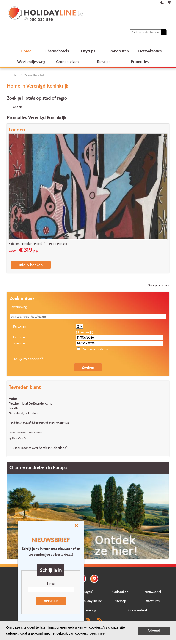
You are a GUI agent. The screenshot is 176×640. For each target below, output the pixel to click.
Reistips (103, 61)
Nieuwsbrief (153, 592)
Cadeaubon (120, 592)
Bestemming (18, 307)
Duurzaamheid (136, 610)
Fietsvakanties (150, 50)
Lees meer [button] (97, 633)
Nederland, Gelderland (24, 413)
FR (169, 2)
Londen (16, 107)
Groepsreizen (67, 61)
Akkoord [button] (154, 630)
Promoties (139, 61)
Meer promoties (158, 285)
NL (161, 2)
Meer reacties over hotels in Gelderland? (40, 448)
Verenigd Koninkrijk (34, 74)
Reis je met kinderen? (28, 359)
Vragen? (88, 592)
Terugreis (19, 343)
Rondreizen (119, 50)
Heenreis (19, 337)
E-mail (50, 583)
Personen (19, 326)
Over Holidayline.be (88, 601)
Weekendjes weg (31, 61)
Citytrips (88, 50)
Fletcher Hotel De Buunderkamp (30, 403)
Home (26, 50)
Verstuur (51, 600)
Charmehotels (57, 50)
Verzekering (88, 610)
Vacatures (153, 601)
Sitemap (120, 601)
